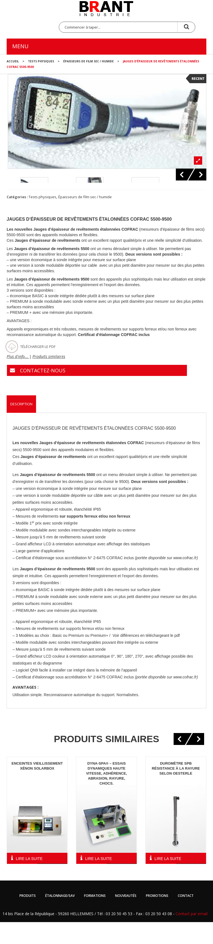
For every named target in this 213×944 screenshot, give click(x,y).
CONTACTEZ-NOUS (42, 392)
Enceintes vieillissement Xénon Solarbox (37, 788)
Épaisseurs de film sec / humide (88, 61)
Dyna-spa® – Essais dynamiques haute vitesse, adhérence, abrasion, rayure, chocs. (106, 795)
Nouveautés (125, 917)
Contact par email (191, 935)
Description (21, 426)
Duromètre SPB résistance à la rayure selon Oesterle (176, 790)
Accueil (13, 61)
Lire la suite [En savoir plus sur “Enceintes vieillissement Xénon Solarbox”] (29, 881)
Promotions (157, 917)
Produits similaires (48, 378)
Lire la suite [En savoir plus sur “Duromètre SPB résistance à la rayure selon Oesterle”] (167, 881)
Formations (95, 917)
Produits (27, 917)
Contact (186, 917)
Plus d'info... (18, 378)
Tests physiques (41, 61)
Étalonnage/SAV (60, 917)
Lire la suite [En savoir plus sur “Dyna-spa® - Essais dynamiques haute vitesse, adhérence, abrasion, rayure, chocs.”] (98, 881)
